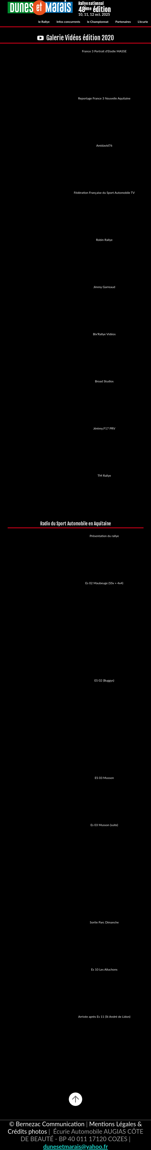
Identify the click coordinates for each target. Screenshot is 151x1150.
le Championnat (98, 21)
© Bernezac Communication (46, 1124)
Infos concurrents (68, 21)
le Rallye (44, 21)
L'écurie (143, 21)
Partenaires (123, 21)
